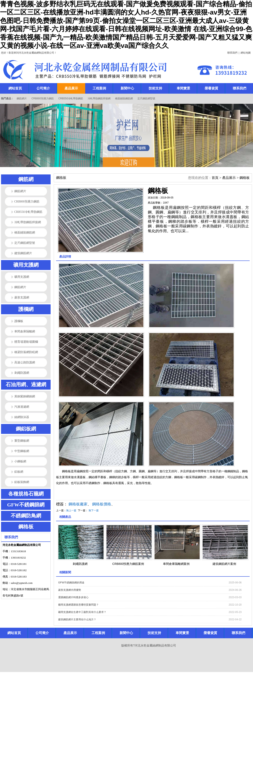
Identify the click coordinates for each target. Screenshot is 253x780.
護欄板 (18, 321)
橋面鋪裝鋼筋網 (124, 98)
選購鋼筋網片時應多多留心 (73, 597)
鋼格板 (26, 526)
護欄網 (26, 309)
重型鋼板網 (21, 440)
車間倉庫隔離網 (24, 331)
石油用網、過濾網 (26, 384)
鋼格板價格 (101, 504)
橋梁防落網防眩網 (26, 352)
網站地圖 (246, 52)
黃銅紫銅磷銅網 (24, 396)
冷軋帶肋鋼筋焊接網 (99, 98)
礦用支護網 (26, 265)
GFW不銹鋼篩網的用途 (71, 582)
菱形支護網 (21, 297)
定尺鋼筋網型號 (146, 98)
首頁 (215, 177)
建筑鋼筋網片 (23, 253)
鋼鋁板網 (26, 429)
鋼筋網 (26, 179)
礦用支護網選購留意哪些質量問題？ (78, 604)
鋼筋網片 (22, 98)
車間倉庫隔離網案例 (176, 563)
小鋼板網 (20, 461)
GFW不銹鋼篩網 (25, 504)
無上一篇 (71, 510)
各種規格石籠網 (26, 494)
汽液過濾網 (21, 406)
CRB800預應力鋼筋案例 (128, 563)
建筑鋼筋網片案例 (224, 563)
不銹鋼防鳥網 (26, 515)
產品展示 (229, 177)
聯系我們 (232, 52)
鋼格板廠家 (78, 504)
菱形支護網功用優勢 (69, 589)
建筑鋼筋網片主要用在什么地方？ (77, 619)
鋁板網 (18, 471)
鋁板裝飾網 (21, 482)
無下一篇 (94, 510)
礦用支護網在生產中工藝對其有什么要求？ (82, 612)
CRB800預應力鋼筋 (42, 98)
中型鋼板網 (21, 451)
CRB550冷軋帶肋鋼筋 (70, 98)
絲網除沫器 (21, 417)
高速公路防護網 (24, 362)
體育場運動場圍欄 (26, 341)
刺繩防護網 (21, 372)
